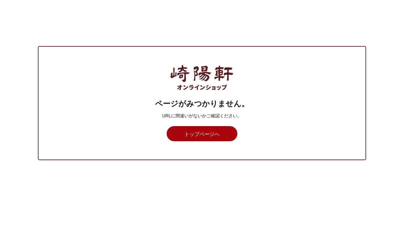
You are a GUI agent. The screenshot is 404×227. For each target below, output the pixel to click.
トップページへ (202, 134)
